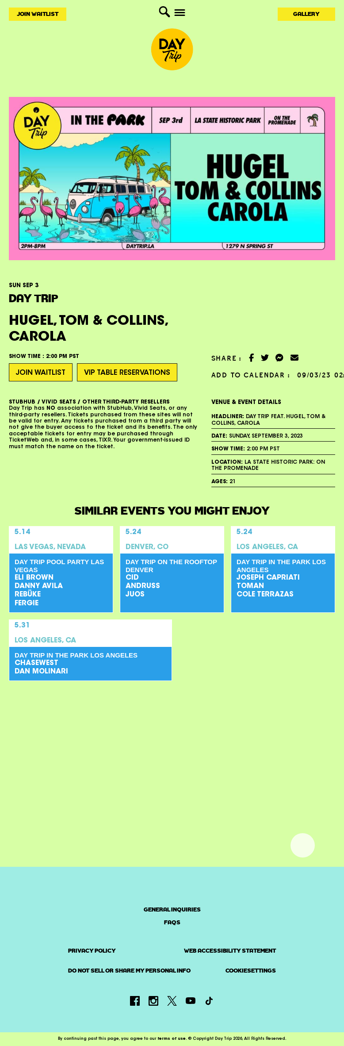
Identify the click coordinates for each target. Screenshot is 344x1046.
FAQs (172, 922)
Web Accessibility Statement (230, 951)
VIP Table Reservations (127, 373)
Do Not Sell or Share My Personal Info (129, 971)
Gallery (306, 14)
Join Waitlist (37, 14)
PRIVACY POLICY (92, 951)
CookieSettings (251, 971)
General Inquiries (172, 909)
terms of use (171, 1039)
